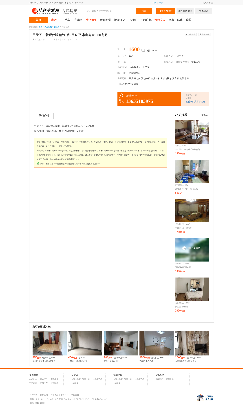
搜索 (144, 11)
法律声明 (75, 395)
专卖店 (78, 20)
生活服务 (91, 20)
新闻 (36, 3)
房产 (41, 3)
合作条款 (75, 383)
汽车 (51, 3)
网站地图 (44, 395)
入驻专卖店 (76, 379)
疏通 (188, 20)
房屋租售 (48, 27)
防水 (180, 20)
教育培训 (105, 20)
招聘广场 (146, 20)
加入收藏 (191, 34)
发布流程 (44, 379)
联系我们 (64, 395)
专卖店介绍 (97, 379)
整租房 (57, 27)
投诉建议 (203, 11)
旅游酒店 (119, 20)
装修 (46, 3)
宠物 (133, 20)
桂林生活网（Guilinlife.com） (42, 399)
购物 (56, 3)
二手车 (66, 20)
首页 (31, 3)
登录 (161, 3)
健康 (81, 3)
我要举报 (205, 34)
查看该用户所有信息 (195, 101)
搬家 (171, 20)
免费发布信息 (165, 11)
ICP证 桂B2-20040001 (38, 403)
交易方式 (33, 383)
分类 (61, 3)
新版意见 (170, 379)
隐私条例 (54, 379)
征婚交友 (160, 20)
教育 (66, 3)
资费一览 (86, 379)
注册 (154, 3)
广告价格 (54, 395)
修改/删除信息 (185, 11)
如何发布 (33, 379)
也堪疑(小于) (132, 95)
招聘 (76, 3)
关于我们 (34, 395)
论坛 (71, 3)
